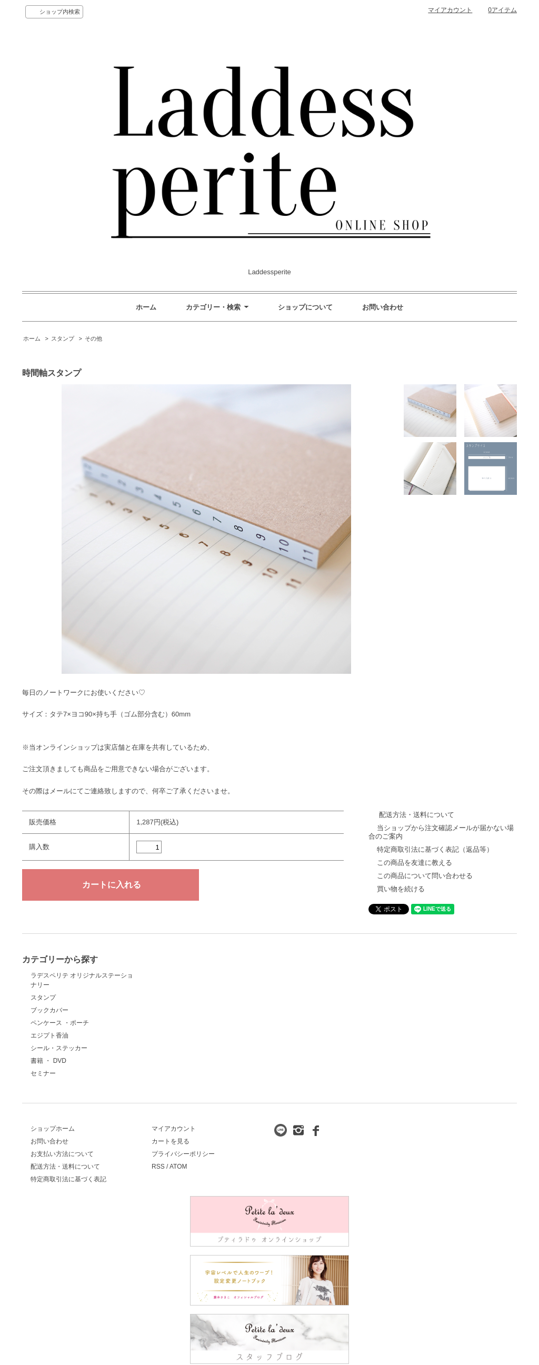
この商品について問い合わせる (425, 876)
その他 (93, 338)
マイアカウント (450, 10)
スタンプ (62, 338)
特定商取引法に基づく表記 (68, 1179)
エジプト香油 (49, 1035)
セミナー (43, 1073)
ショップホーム (53, 1128)
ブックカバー (49, 1010)
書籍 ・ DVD (48, 1060)
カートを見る (170, 1141)
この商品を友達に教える (414, 862)
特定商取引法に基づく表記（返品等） (435, 849)
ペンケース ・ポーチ (60, 1023)
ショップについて (305, 307)
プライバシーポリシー (183, 1154)
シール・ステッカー (59, 1048)
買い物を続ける (401, 889)
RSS (158, 1166)
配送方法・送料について (416, 815)
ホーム (146, 307)
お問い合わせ (382, 307)
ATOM (178, 1166)
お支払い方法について (62, 1154)
